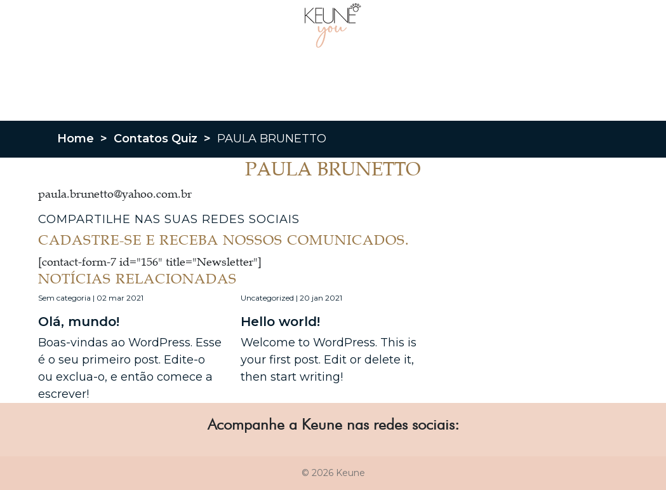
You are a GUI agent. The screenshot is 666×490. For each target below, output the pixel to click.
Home (75, 139)
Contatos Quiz (155, 139)
